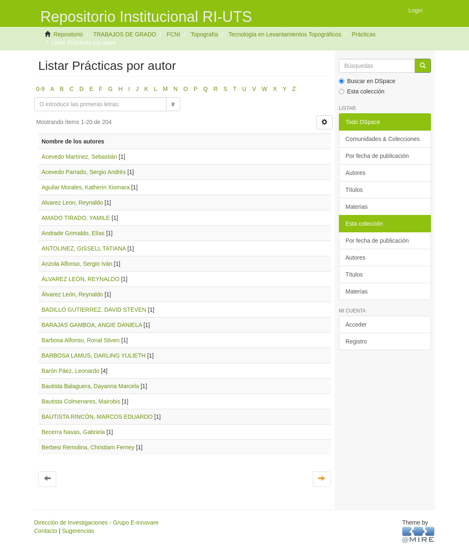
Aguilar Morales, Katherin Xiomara (86, 187)
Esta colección (361, 91)
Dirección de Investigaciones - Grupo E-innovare (96, 522)
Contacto (45, 530)
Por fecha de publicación (377, 156)
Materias (356, 206)
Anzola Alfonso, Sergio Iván (77, 263)
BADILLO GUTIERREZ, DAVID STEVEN (94, 309)
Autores (355, 172)
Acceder (356, 324)
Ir (173, 104)
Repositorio (68, 34)
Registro (356, 341)
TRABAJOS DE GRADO (124, 34)
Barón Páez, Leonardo (71, 370)
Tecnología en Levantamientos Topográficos (285, 34)
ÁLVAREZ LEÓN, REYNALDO (81, 279)
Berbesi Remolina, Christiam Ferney (88, 447)
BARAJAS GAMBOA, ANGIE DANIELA (92, 325)
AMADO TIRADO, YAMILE (76, 218)
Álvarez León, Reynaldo (72, 294)
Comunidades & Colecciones (382, 139)
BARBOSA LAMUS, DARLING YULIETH (94, 355)
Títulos (354, 189)
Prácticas (364, 34)
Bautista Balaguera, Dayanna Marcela (90, 386)
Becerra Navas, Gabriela (73, 432)
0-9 (40, 89)
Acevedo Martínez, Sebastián (79, 156)
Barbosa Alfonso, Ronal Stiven (81, 340)
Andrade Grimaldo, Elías (73, 233)
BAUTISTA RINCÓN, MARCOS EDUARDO (97, 416)
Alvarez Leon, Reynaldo (72, 202)
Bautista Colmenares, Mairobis (81, 401)
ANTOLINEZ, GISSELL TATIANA (84, 248)
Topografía (204, 34)
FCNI (173, 34)
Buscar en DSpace (367, 81)
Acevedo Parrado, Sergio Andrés (84, 172)
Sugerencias (78, 530)
